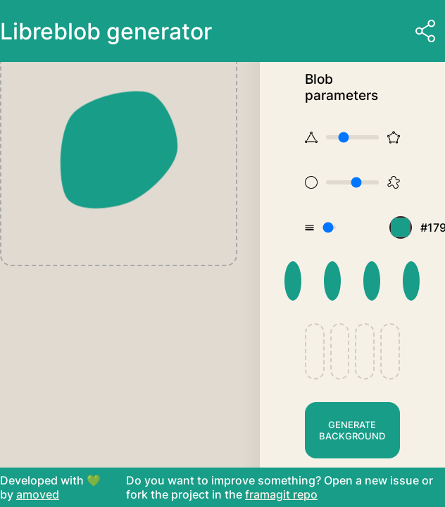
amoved (37, 494)
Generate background (352, 430)
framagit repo (281, 494)
